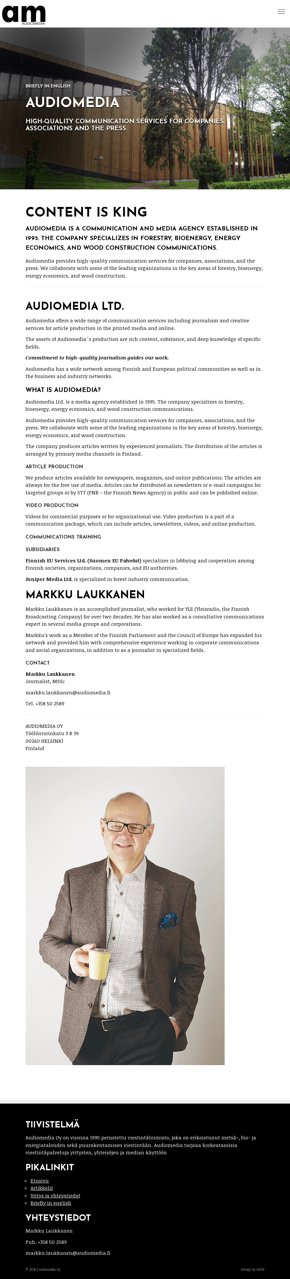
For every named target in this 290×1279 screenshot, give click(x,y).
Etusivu (40, 1180)
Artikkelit (42, 1187)
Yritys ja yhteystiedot (55, 1195)
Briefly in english (51, 1202)
